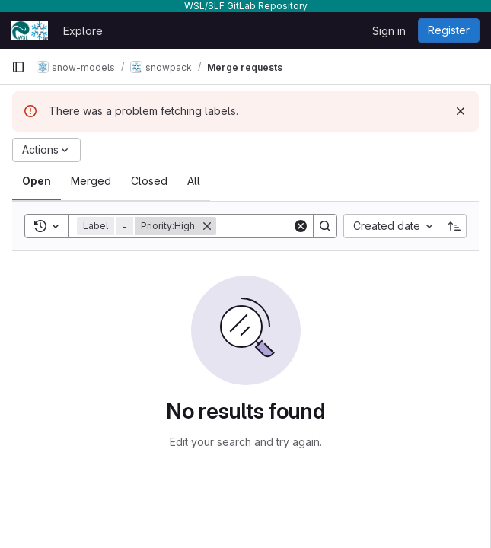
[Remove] (207, 226)
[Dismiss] (460, 111)
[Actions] (46, 150)
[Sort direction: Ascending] (454, 226)
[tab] (36, 181)
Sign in (389, 30)
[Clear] (301, 226)
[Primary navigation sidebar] (18, 67)
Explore (83, 30)
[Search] (325, 226)
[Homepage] (29, 30)
